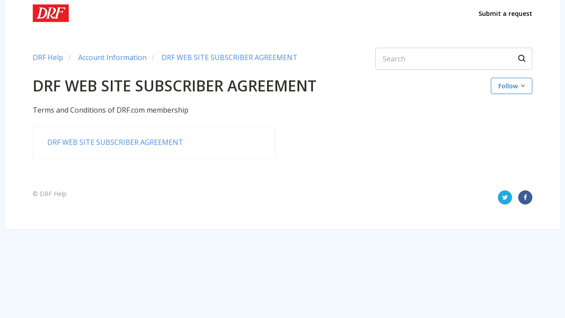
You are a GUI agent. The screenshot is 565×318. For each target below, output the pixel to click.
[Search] (453, 59)
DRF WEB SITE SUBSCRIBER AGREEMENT (230, 57)
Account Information (112, 57)
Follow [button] (508, 86)
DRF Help (48, 57)
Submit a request (505, 13)
